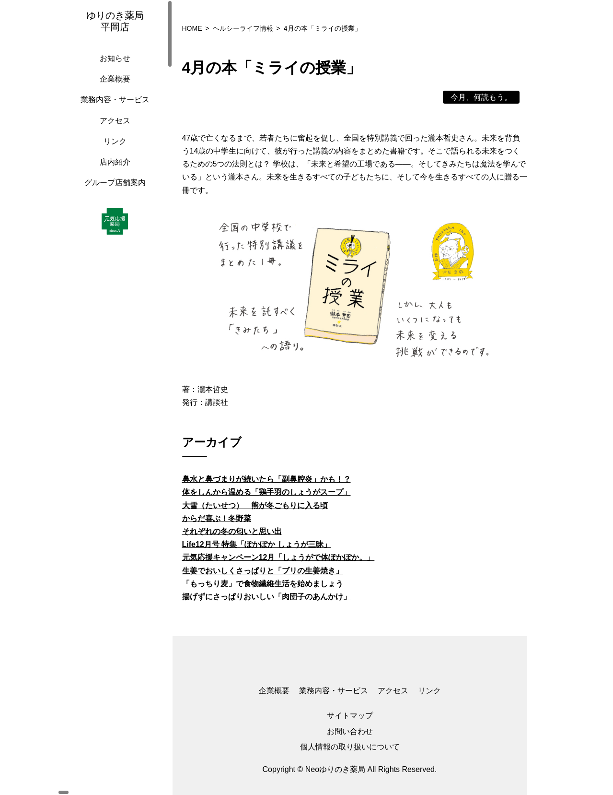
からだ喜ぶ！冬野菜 (216, 518)
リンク (112, 151)
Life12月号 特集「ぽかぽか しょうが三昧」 (256, 544)
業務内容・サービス (112, 109)
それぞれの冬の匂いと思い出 (232, 531)
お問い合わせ (350, 731)
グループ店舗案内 (112, 192)
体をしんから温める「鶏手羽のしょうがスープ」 (266, 492)
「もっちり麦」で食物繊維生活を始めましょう (262, 584)
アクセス (112, 130)
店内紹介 (112, 171)
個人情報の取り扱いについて (350, 747)
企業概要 (112, 88)
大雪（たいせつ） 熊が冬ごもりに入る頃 (255, 505)
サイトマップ (350, 716)
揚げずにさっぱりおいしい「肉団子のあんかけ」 (266, 597)
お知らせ (112, 68)
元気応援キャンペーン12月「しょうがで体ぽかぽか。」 (278, 557)
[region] (115, 397)
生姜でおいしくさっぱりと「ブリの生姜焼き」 (262, 571)
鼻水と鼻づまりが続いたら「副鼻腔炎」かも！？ (266, 479)
